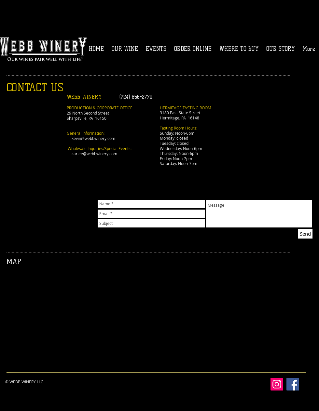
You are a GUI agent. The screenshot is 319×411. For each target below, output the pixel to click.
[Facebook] (292, 384)
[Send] (305, 234)
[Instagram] (276, 384)
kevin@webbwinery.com (93, 138)
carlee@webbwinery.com (94, 153)
